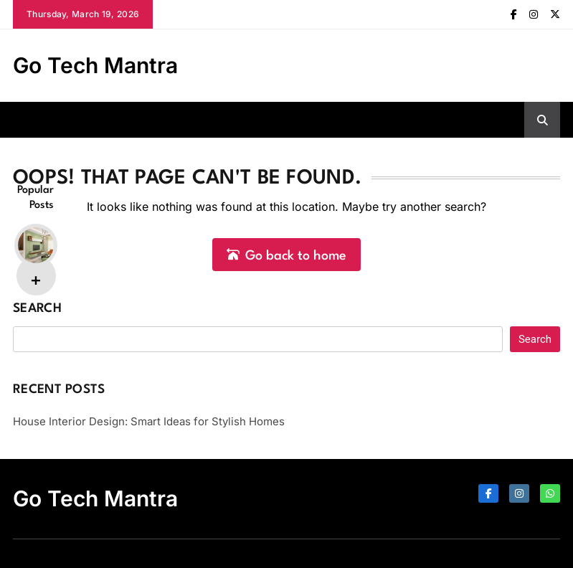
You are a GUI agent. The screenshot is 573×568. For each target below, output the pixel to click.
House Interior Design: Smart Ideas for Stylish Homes (149, 421)
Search (37, 309)
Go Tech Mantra (95, 65)
